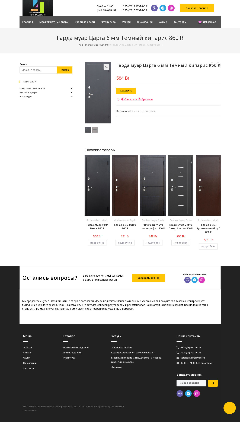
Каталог (104, 44)
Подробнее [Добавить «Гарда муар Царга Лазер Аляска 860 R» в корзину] (181, 242)
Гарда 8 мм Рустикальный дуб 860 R (208, 228)
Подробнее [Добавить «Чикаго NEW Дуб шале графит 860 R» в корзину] (153, 242)
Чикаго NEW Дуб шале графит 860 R (153, 226)
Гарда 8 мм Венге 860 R (125, 226)
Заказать (126, 90)
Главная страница (88, 44)
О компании (145, 22)
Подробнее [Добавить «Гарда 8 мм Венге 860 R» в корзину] (125, 242)
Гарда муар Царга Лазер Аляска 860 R (181, 226)
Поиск (23, 64)
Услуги (126, 22)
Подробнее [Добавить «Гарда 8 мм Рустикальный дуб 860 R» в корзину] (208, 246)
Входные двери (85, 22)
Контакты (180, 22)
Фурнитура (108, 22)
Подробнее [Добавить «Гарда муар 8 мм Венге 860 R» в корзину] (97, 242)
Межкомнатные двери (53, 22)
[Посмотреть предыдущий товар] (212, 64)
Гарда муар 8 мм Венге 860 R (97, 226)
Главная (27, 22)
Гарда (152, 111)
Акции (163, 22)
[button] (197, 8)
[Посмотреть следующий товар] (218, 64)
